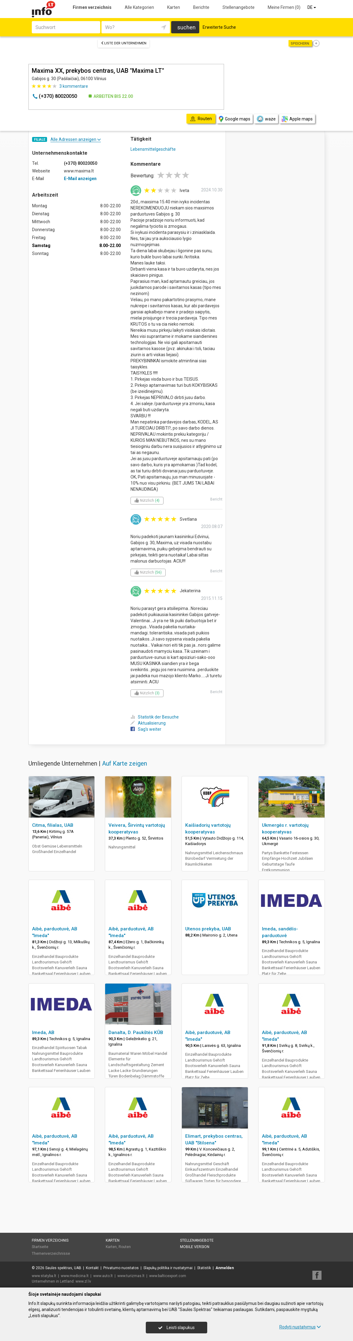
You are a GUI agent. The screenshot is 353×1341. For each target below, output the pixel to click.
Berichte (201, 7)
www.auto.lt (103, 1276)
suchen (186, 27)
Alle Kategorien (139, 7)
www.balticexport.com (167, 1276)
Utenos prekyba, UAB (208, 929)
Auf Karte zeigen (124, 763)
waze (266, 119)
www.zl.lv (83, 1281)
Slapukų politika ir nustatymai (168, 1268)
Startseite (40, 1247)
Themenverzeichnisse (51, 1253)
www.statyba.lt (44, 1276)
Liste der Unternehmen (123, 43)
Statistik (204, 1268)
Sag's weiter (146, 729)
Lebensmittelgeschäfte (153, 149)
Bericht (216, 499)
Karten (173, 7)
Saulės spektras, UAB (63, 1268)
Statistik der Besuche (155, 717)
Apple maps (297, 119)
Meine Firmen (284, 7)
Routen (125, 1247)
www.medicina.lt (75, 1276)
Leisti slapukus (176, 1327)
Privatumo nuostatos (121, 1268)
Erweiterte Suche (219, 27)
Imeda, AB (43, 1032)
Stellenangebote (238, 7)
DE (312, 7)
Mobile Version (194, 1247)
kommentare (73, 86)
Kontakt (92, 1268)
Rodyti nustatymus (300, 1326)
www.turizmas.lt (131, 1276)
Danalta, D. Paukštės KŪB (135, 1032)
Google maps (234, 119)
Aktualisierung (148, 723)
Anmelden (224, 1268)
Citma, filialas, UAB (52, 825)
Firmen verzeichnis (92, 7)
